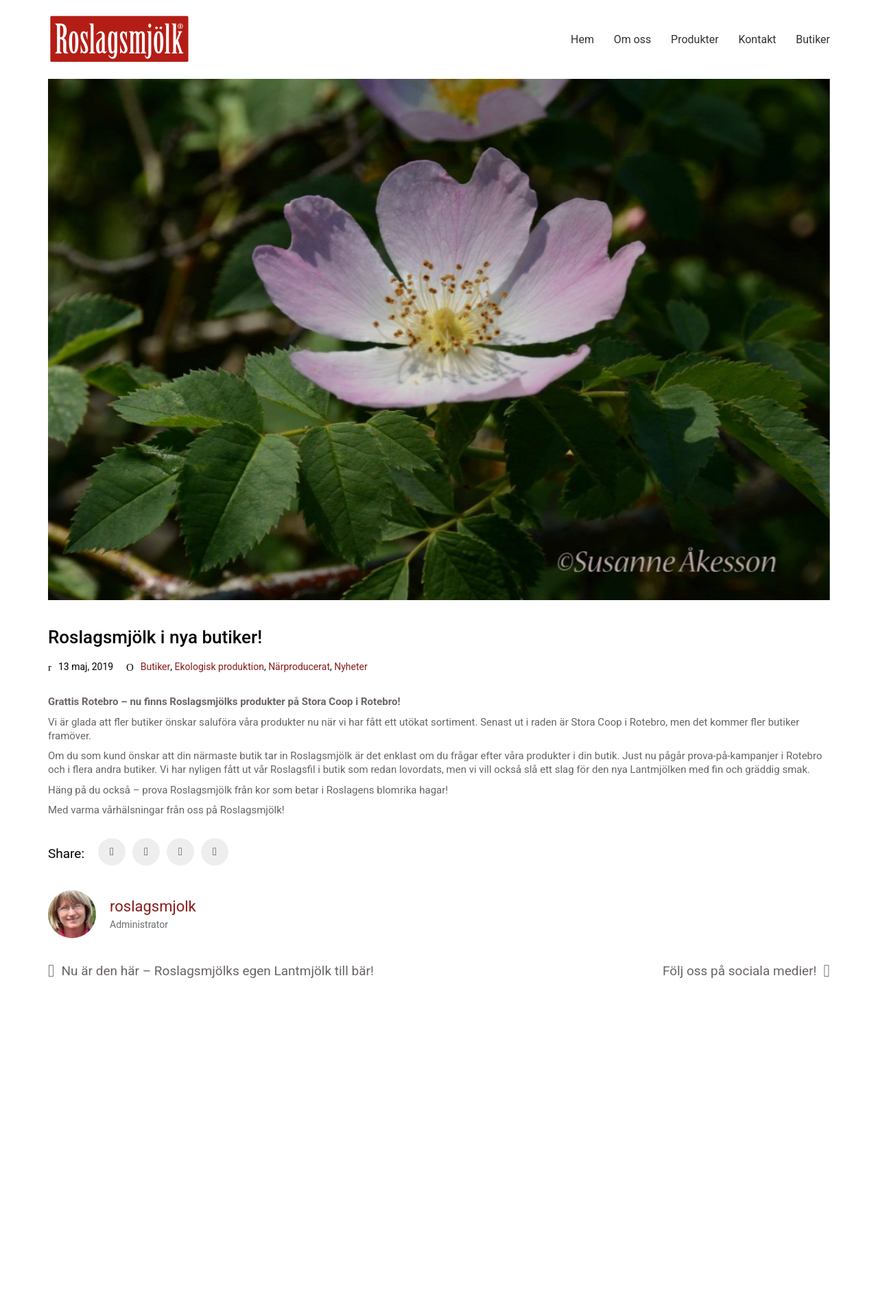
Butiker (156, 666)
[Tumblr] (214, 852)
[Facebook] (112, 852)
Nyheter (351, 666)
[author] (72, 914)
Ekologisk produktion (219, 666)
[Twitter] (146, 852)
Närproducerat (299, 666)
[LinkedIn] (180, 852)
